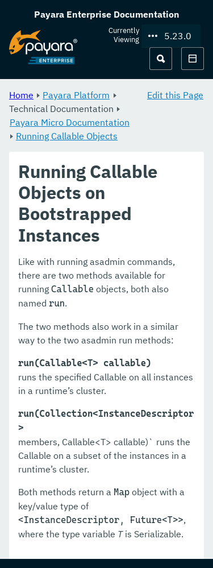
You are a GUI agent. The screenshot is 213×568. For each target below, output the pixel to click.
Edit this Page (175, 95)
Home (21, 95)
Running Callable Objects (67, 136)
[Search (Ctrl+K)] (160, 58)
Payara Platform (76, 95)
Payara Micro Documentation (70, 122)
